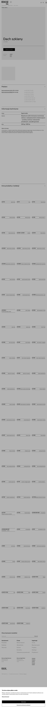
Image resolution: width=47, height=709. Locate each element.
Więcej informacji (5, 696)
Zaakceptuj (23, 701)
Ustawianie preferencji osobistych (23, 705)
